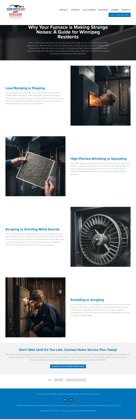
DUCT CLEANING (89, 10)
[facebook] (65, 400)
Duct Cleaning (69, 394)
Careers (114, 10)
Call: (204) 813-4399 (120, 15)
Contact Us (95, 394)
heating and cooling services (76, 380)
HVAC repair (58, 380)
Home (39, 394)
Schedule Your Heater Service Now (68, 366)
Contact (126, 10)
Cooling (60, 394)
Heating (53, 394)
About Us (46, 394)
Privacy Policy (85, 394)
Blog (77, 394)
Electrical (103, 10)
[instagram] (71, 400)
